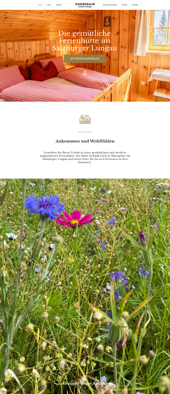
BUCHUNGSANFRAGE (85, 55)
